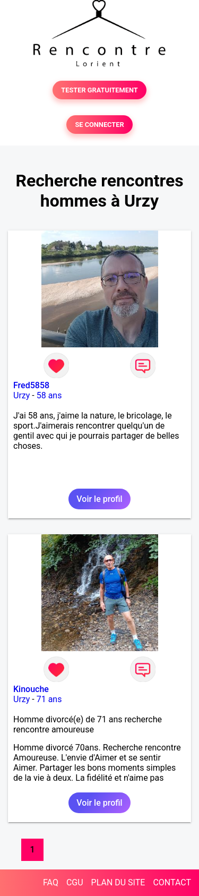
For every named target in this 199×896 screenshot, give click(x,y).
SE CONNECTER (99, 125)
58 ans (49, 395)
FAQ (50, 882)
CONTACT (172, 882)
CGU (74, 882)
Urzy (21, 395)
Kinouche (31, 689)
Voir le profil (99, 499)
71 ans (49, 699)
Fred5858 (31, 385)
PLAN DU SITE (118, 882)
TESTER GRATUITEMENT (99, 90)
